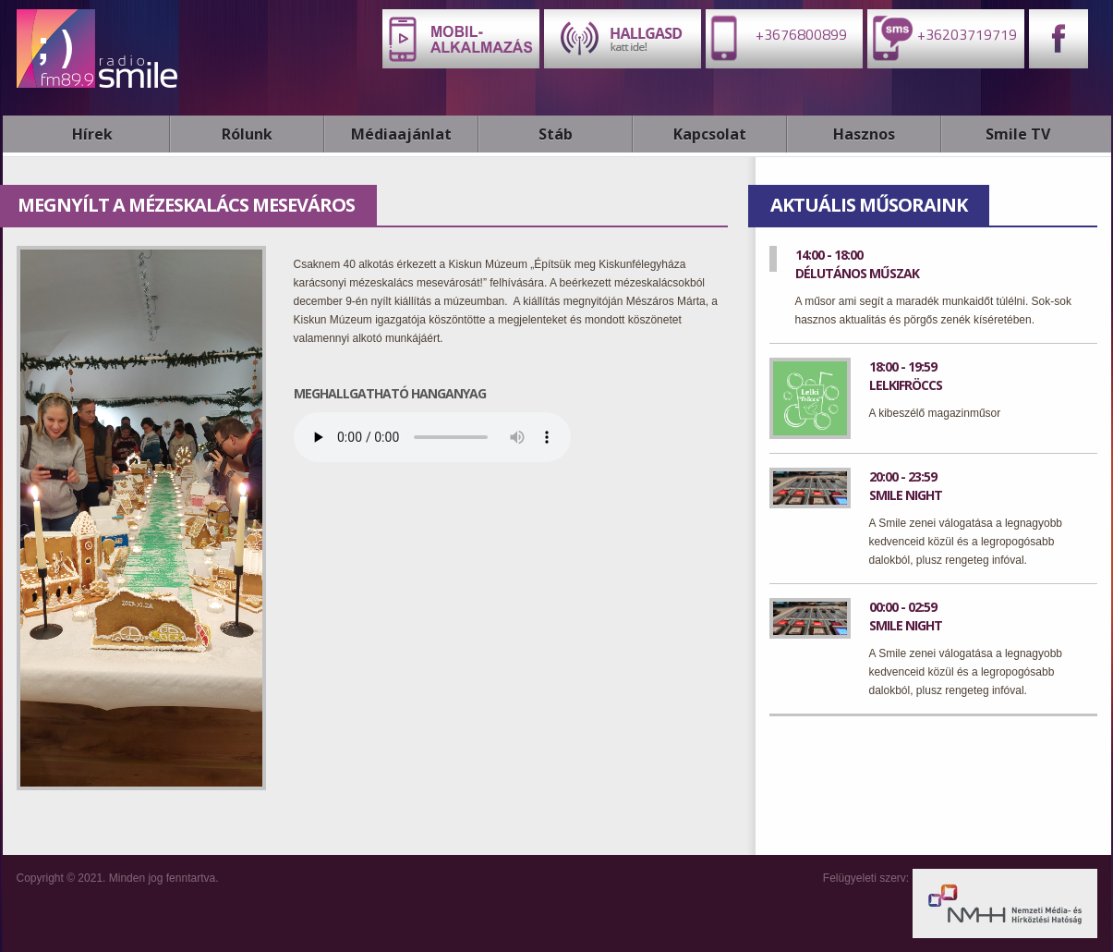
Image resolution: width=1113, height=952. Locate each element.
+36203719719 (942, 37)
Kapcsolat (709, 134)
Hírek (92, 134)
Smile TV (1018, 134)
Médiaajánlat (401, 134)
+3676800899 (776, 37)
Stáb (555, 134)
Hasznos (864, 134)
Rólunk (247, 134)
